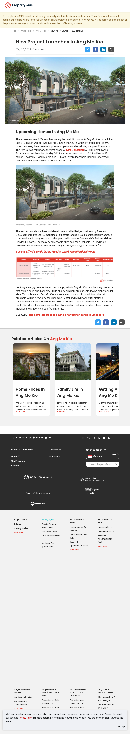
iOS (48, 437)
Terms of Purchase (97, 608)
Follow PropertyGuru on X (113, 438)
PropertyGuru (21, 519)
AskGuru (17, 524)
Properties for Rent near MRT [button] (50, 580)
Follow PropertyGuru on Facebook (94, 438)
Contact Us (55, 449)
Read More (20, 411)
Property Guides (21, 528)
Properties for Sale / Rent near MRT (50, 563)
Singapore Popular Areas (105, 562)
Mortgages (48, 519)
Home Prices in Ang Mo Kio (30, 392)
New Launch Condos (23, 568)
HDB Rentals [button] (105, 527)
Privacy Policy (26, 717)
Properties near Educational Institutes (78, 563)
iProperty (38, 504)
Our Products (18, 461)
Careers (15, 465)
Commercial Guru (38, 477)
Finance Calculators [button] (51, 538)
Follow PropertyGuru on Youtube (104, 438)
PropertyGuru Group (22, 449)
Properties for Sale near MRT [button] (50, 573)
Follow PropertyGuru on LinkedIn (109, 438)
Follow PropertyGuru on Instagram (99, 438)
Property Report (92, 491)
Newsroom (54, 456)
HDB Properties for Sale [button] (78, 529)
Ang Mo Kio (61, 338)
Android (38, 437)
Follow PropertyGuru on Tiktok (117, 438)
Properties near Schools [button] (77, 580)
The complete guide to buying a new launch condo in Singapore (66, 314)
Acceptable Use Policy (34, 608)
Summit (38, 493)
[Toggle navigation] (125, 6)
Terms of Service (57, 608)
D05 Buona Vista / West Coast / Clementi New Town (106, 578)
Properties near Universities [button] (77, 573)
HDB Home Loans (49, 532)
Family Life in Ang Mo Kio (70, 392)
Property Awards (92, 479)
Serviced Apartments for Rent (105, 538)
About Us (16, 456)
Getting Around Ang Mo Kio (114, 392)
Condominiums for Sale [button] (78, 537)
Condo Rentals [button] (106, 531)
